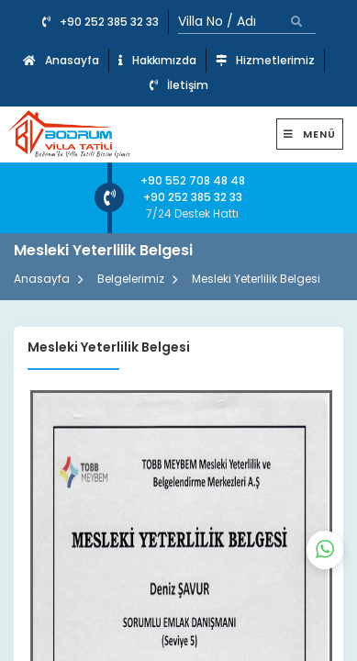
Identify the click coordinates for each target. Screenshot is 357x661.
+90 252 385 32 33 (100, 21)
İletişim (179, 85)
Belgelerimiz (130, 278)
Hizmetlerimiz (265, 60)
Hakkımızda (157, 60)
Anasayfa (61, 60)
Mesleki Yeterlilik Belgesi (256, 278)
